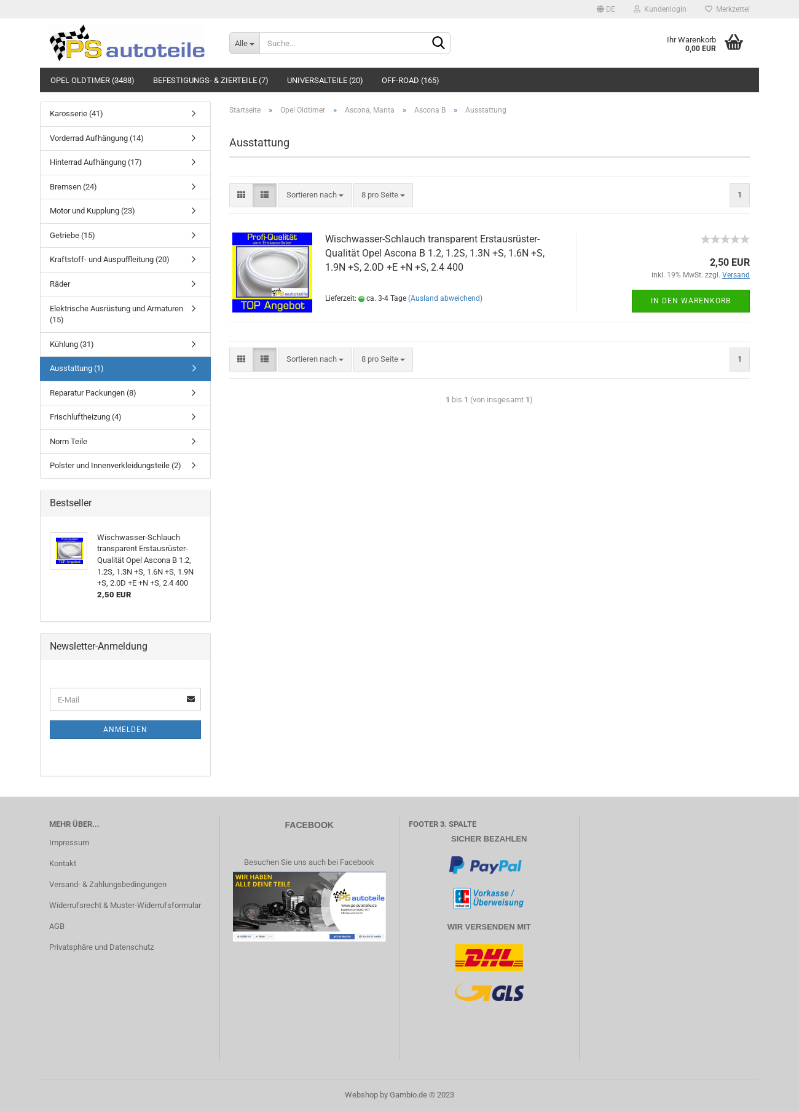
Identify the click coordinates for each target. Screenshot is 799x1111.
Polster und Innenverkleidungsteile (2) (115, 465)
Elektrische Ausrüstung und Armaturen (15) (116, 314)
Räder (60, 284)
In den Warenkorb (691, 301)
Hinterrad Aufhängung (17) (96, 162)
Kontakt (62, 863)
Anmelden (125, 729)
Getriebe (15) (72, 235)
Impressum (69, 842)
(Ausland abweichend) (445, 298)
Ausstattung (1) (77, 368)
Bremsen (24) (73, 186)
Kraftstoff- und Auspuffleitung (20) (110, 259)
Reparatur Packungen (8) (93, 392)
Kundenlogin (660, 9)
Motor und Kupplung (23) (92, 210)
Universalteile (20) (325, 80)
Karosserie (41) (76, 113)
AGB (57, 926)
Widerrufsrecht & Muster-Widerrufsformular (125, 905)
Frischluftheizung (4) (86, 416)
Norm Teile (68, 441)
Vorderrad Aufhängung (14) (97, 138)
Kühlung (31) (72, 344)
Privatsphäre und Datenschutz (101, 947)
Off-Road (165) (410, 80)
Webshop (361, 1094)
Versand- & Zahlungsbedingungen (108, 884)
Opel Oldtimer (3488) (92, 80)
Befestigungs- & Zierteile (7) (211, 80)
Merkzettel (727, 9)
